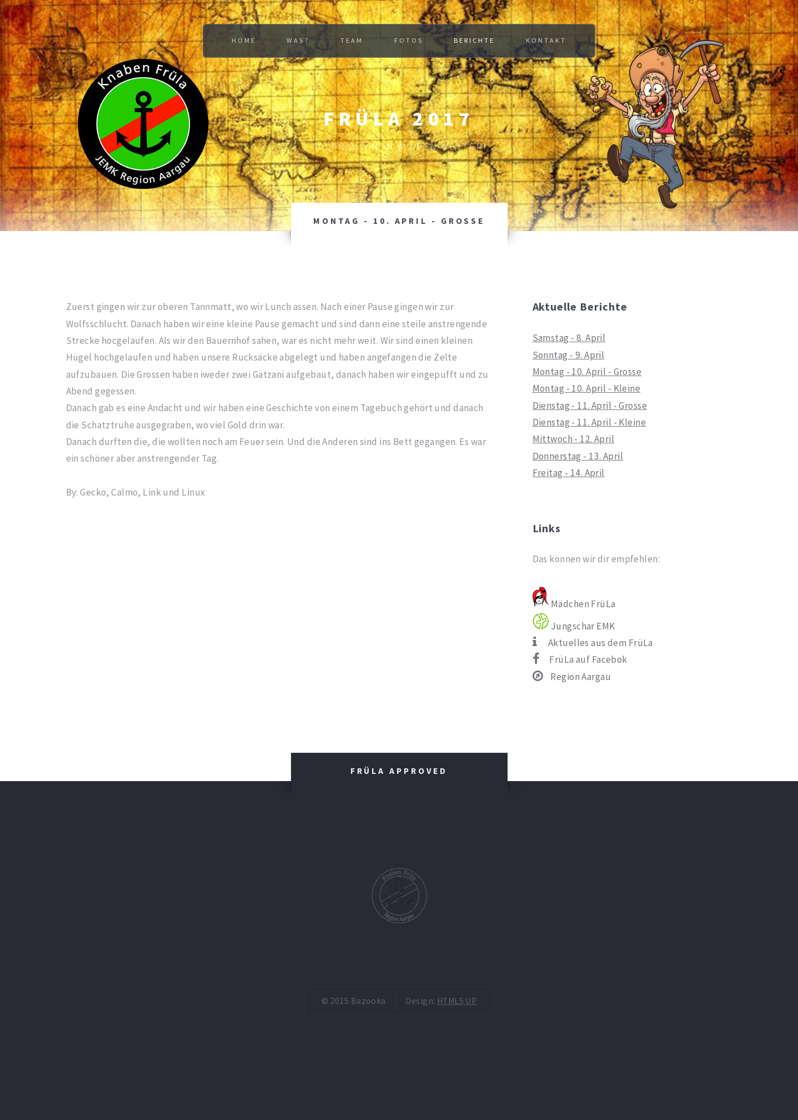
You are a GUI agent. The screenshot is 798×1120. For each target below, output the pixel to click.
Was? (298, 40)
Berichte (474, 40)
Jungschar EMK (574, 626)
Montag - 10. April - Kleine (587, 388)
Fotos (408, 40)
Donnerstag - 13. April (578, 456)
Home (244, 40)
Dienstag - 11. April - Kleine (589, 422)
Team (351, 40)
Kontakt (546, 40)
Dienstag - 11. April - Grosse (590, 405)
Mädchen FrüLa (574, 604)
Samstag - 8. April (569, 338)
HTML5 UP (456, 1001)
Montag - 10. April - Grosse (587, 372)
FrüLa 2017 (399, 119)
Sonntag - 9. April (569, 355)
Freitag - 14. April (569, 473)
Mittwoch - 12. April (574, 439)
